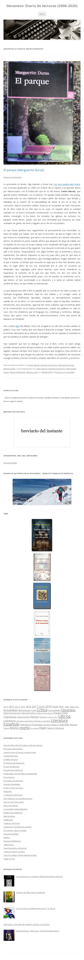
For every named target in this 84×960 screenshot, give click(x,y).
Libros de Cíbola (11, 805)
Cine (33, 710)
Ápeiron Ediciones (55, 728)
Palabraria (8, 819)
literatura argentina (42, 721)
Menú (42, 14)
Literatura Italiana (50, 724)
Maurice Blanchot (17, 372)
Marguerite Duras (66, 365)
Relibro (7, 837)
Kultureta (8, 791)
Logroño (63, 724)
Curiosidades (54, 710)
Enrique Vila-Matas (12, 784)
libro (56, 717)
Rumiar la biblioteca (12, 841)
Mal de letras (9, 816)
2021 (61, 706)
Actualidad (11, 710)
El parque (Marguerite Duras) (24, 170)
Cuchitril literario (11, 756)
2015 (23, 706)
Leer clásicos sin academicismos (18, 798)
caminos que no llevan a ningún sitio (20, 752)
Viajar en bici (9, 858)
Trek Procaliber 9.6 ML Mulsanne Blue (20, 855)
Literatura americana (24, 721)
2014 (17, 706)
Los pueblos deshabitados (15, 809)
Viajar (43, 728)
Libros (64, 716)
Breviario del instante (13, 748)
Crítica (42, 709)
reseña (24, 727)
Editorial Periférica (29, 713)
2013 (11, 706)
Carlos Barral (33, 365)
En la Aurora (9, 777)
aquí (17, 326)
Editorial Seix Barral (45, 713)
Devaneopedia (10, 463)
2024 (77, 707)
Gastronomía (23, 717)
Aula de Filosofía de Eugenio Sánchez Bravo (23, 745)
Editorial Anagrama (12, 713)
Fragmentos (10, 717)
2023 (72, 706)
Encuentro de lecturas (13, 780)
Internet (42, 717)
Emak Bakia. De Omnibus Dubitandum (20, 773)
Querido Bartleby (11, 834)
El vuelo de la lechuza (13, 770)
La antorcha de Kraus (13, 795)
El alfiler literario (11, 759)
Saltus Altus (9, 844)
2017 (35, 706)
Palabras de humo (12, 823)
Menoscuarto (9, 368)
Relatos (14, 728)
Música (73, 724)
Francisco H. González (65, 372)
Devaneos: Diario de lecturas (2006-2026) (42, 6)
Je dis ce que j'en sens (13, 788)
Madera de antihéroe (13, 812)
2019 (48, 706)
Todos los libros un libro (14, 851)
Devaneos (68, 710)
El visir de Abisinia (11, 766)
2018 (42, 706)
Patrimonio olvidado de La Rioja (18, 827)
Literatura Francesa (49, 365)
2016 (28, 706)
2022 (67, 706)
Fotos (65, 713)
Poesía (6, 728)
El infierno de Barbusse (14, 763)
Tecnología (34, 728)
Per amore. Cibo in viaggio (15, 830)
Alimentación (24, 710)
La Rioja (50, 717)
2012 (6, 707)
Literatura (10, 721)
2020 (55, 706)
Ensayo (58, 713)
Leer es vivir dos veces (14, 802)
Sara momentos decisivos (15, 848)
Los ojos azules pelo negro (66, 184)
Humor (34, 717)
